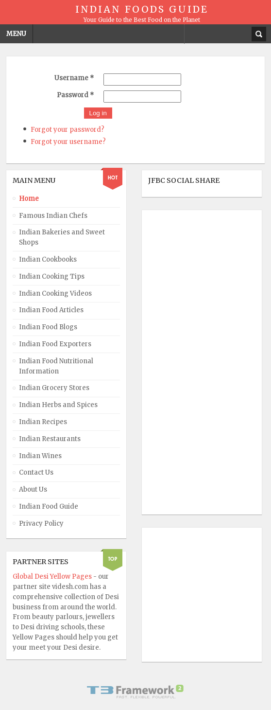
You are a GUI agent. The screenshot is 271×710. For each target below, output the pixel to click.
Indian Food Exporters (55, 344)
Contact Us (36, 472)
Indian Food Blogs (48, 327)
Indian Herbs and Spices (58, 405)
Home (29, 199)
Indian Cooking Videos (55, 293)
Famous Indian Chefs (53, 216)
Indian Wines (40, 456)
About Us (33, 489)
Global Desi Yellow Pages (53, 576)
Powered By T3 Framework (135, 691)
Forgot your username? (68, 142)
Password (75, 95)
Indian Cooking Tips (52, 276)
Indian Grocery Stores (54, 388)
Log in (98, 113)
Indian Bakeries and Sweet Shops (62, 237)
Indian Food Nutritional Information (56, 366)
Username (74, 78)
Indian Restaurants (50, 439)
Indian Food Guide (48, 506)
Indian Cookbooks (48, 259)
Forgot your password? (67, 129)
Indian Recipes (43, 422)
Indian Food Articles (51, 310)
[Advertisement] (187, 362)
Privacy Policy (41, 523)
